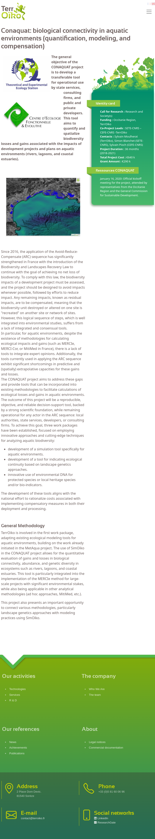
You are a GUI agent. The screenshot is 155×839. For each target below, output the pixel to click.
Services (14, 694)
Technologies (17, 689)
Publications (16, 753)
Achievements (18, 747)
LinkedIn (101, 818)
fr (148, 4)
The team (95, 694)
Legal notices (97, 742)
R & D (13, 700)
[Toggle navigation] (149, 11)
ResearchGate (105, 822)
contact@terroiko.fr (33, 818)
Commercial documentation (106, 747)
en (153, 4)
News (12, 742)
